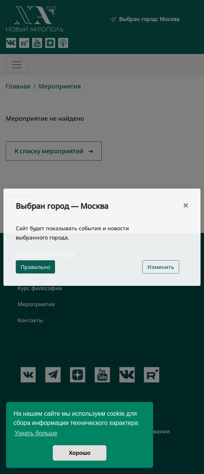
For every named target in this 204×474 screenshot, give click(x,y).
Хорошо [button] (80, 453)
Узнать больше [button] (36, 433)
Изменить (160, 267)
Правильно (35, 267)
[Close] (185, 205)
